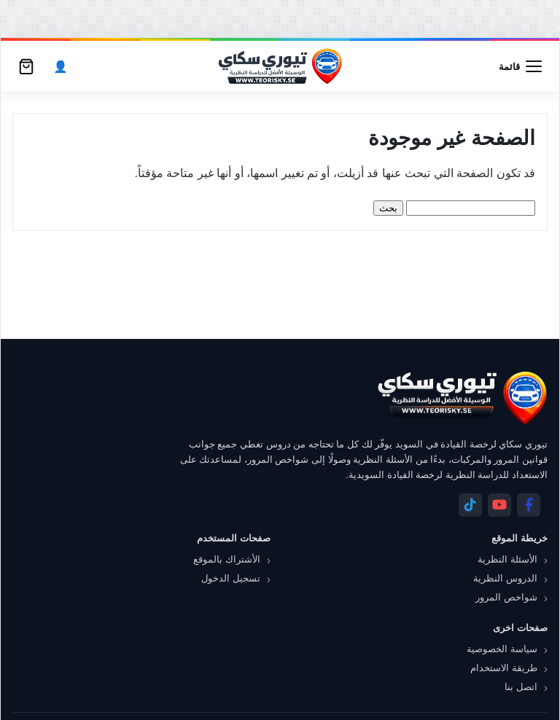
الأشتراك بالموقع (226, 559)
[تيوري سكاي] (462, 397)
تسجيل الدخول (230, 578)
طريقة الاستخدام (503, 667)
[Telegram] (470, 505)
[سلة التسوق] (26, 66)
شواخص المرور (506, 597)
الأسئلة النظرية (507, 559)
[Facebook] (528, 505)
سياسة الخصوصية (502, 648)
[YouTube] (499, 505)
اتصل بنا (521, 686)
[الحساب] (60, 66)
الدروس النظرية (505, 578)
